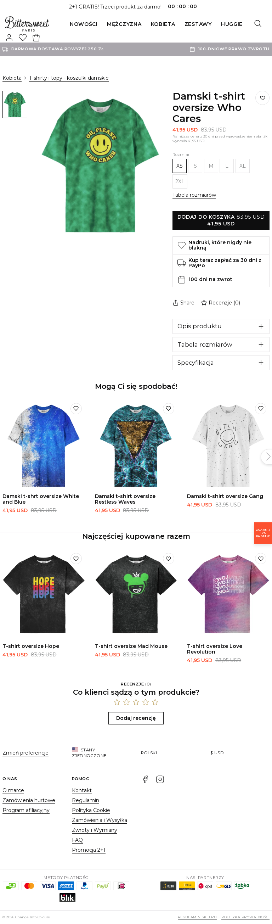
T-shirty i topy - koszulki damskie (69, 78)
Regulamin (85, 800)
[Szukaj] (258, 24)
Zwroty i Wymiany (94, 830)
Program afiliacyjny (26, 810)
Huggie (232, 24)
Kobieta (163, 24)
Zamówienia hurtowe (28, 800)
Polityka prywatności (245, 917)
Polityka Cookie (91, 810)
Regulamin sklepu (197, 917)
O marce (13, 790)
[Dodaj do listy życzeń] (262, 98)
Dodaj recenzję (136, 718)
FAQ (77, 840)
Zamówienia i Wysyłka (99, 820)
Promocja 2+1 (89, 850)
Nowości (84, 24)
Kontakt (82, 790)
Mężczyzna (124, 24)
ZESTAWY (198, 24)
